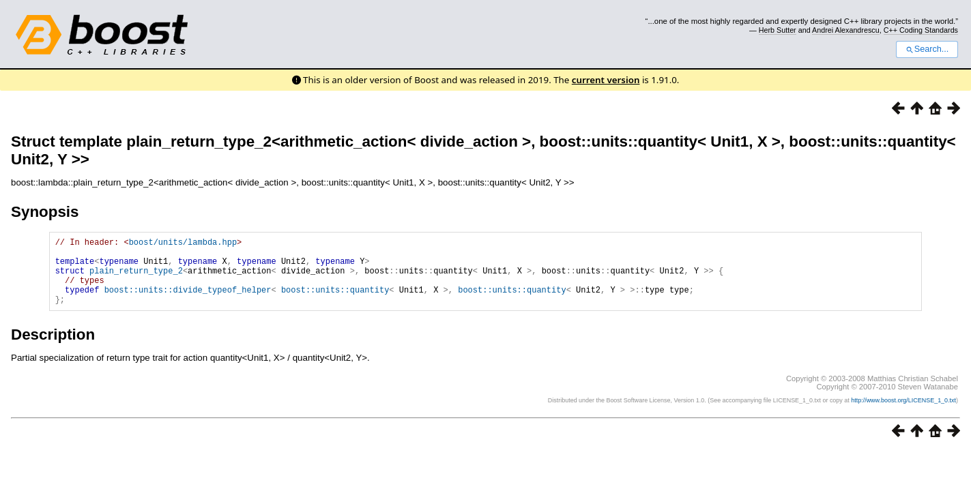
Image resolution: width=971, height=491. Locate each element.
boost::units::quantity (335, 302)
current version (606, 80)
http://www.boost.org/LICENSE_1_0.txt (903, 414)
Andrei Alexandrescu (846, 30)
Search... (926, 49)
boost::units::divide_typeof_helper (188, 302)
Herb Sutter (777, 30)
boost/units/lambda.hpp (183, 244)
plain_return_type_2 (136, 278)
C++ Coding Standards (921, 30)
